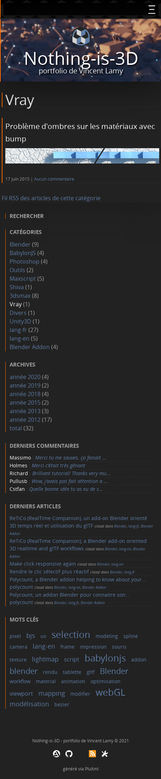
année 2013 (25, 411)
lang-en (19, 338)
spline (130, 636)
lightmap (45, 659)
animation (73, 681)
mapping (51, 693)
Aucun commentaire (54, 179)
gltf (91, 672)
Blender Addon (30, 347)
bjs (30, 635)
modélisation (29, 704)
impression (93, 646)
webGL (110, 692)
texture (18, 659)
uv (43, 636)
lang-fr (18, 330)
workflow (20, 681)
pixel (15, 636)
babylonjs (105, 658)
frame (67, 646)
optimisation (105, 681)
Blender (20, 244)
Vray (16, 304)
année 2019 (25, 385)
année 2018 (25, 394)
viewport (21, 693)
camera (18, 646)
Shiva (17, 287)
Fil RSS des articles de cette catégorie (51, 198)
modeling (107, 636)
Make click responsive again (43, 563)
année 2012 (25, 420)
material (46, 681)
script (71, 659)
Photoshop (24, 261)
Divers (18, 313)
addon (138, 659)
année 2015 (25, 402)
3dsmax (20, 296)
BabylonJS (23, 253)
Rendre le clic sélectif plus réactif (49, 571)
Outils (17, 270)
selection (71, 634)
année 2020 (25, 377)
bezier (61, 704)
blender (24, 671)
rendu (50, 672)
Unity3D (20, 321)
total (16, 428)
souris (119, 646)
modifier (80, 693)
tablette (72, 672)
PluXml (91, 769)
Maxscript (23, 278)
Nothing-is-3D (81, 58)
